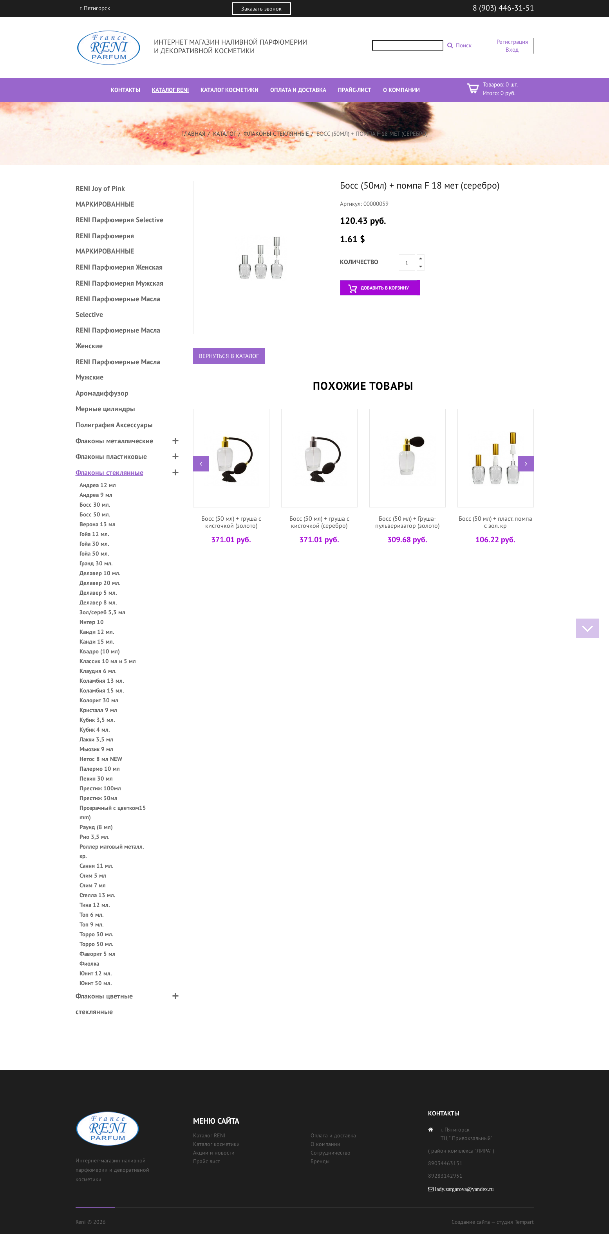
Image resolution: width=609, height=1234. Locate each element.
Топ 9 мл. (92, 924)
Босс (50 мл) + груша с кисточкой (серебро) (319, 521)
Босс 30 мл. (95, 504)
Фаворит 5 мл (98, 953)
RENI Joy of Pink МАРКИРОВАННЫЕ (105, 196)
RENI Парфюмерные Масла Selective (118, 306)
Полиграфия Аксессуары (114, 424)
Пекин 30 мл (96, 778)
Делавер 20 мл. (100, 582)
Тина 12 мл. (95, 904)
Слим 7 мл (93, 885)
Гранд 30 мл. (96, 563)
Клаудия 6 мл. (98, 671)
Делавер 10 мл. (100, 573)
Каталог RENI (209, 1135)
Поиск (464, 45)
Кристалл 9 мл (98, 710)
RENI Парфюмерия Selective (119, 219)
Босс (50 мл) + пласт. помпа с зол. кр (495, 521)
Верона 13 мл (98, 524)
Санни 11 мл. (97, 865)
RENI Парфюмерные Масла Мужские (118, 369)
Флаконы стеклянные (276, 133)
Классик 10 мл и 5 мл (108, 661)
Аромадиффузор (102, 393)
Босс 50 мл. (95, 514)
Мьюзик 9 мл (96, 749)
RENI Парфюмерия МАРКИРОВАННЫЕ (105, 243)
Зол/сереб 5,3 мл (102, 612)
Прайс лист (206, 1161)
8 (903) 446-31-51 (503, 8)
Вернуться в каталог (229, 356)
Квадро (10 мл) (100, 651)
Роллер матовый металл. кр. (112, 851)
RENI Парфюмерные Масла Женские (118, 338)
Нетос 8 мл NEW (101, 759)
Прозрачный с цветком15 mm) (113, 812)
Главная (193, 133)
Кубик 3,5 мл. (97, 719)
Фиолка (89, 963)
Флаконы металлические (114, 440)
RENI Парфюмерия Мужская (119, 283)
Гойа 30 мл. (94, 543)
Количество (359, 262)
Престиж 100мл (100, 788)
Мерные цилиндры (105, 408)
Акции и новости (214, 1152)
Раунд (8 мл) (96, 827)
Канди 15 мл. (97, 641)
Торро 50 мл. (97, 944)
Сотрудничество (331, 1152)
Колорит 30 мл (99, 700)
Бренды (320, 1161)
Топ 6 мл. (92, 914)
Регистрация (512, 41)
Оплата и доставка (333, 1135)
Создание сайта (471, 1221)
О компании (325, 1144)
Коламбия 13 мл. (102, 680)
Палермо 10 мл (100, 768)
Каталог (224, 133)
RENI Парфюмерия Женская (119, 267)
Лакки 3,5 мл (96, 739)
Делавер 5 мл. (98, 592)
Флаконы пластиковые (111, 456)
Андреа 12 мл (98, 485)
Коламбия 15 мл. (102, 690)
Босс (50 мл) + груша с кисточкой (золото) (231, 521)
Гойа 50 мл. (94, 553)
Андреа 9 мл (96, 494)
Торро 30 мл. (97, 934)
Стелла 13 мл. (98, 895)
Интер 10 (92, 622)
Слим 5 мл (93, 875)
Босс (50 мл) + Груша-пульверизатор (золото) (407, 521)
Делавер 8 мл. (98, 602)
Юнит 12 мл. (96, 973)
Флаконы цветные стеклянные (104, 1003)
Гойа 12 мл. (94, 534)
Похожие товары (363, 385)
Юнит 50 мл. (96, 983)
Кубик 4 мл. (95, 729)
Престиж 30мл (98, 798)
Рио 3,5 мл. (95, 836)
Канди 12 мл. (97, 631)
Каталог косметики (216, 1144)
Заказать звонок (261, 8)
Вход (512, 49)
